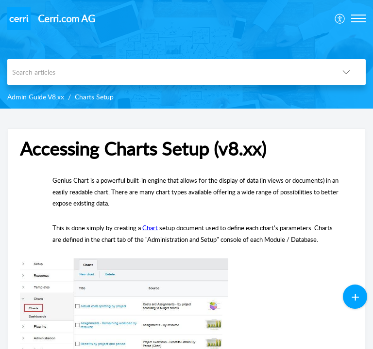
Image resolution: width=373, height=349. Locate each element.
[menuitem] (340, 18)
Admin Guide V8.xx (35, 96)
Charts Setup (94, 96)
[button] (340, 18)
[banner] (186, 54)
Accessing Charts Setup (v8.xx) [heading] (143, 148)
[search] (167, 72)
